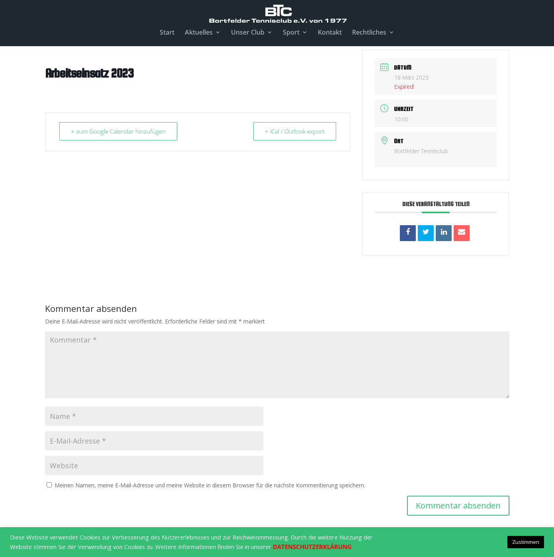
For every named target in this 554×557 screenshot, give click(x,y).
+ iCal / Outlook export (295, 131)
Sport (291, 33)
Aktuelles (199, 33)
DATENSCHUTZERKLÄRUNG (312, 547)
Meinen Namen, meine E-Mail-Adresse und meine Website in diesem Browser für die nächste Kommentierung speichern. (210, 485)
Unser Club (247, 33)
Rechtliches (369, 33)
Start (167, 33)
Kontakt (330, 33)
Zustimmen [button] (525, 541)
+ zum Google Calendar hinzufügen (118, 131)
